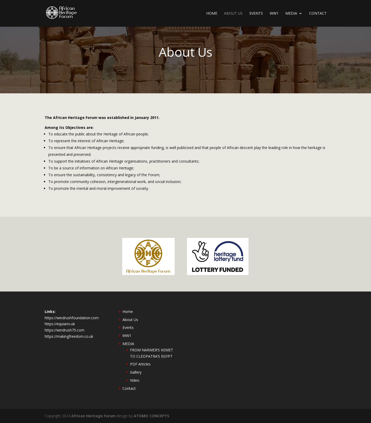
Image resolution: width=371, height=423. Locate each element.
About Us (233, 14)
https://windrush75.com (64, 330)
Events (256, 14)
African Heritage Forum (93, 415)
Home (211, 14)
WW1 (274, 14)
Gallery (136, 372)
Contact (318, 14)
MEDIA (291, 14)
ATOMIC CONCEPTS (151, 415)
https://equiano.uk (60, 323)
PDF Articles (140, 364)
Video (134, 380)
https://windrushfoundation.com (72, 317)
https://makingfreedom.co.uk (69, 336)
